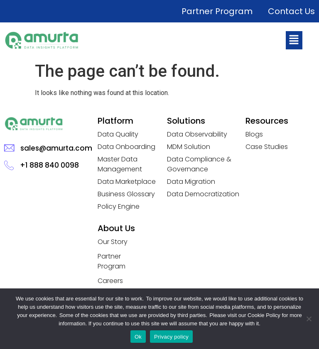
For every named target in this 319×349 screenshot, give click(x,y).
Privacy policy (171, 337)
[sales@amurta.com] (9, 148)
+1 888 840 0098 (49, 165)
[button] (294, 40)
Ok (138, 337)
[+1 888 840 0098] (9, 165)
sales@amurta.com (56, 148)
